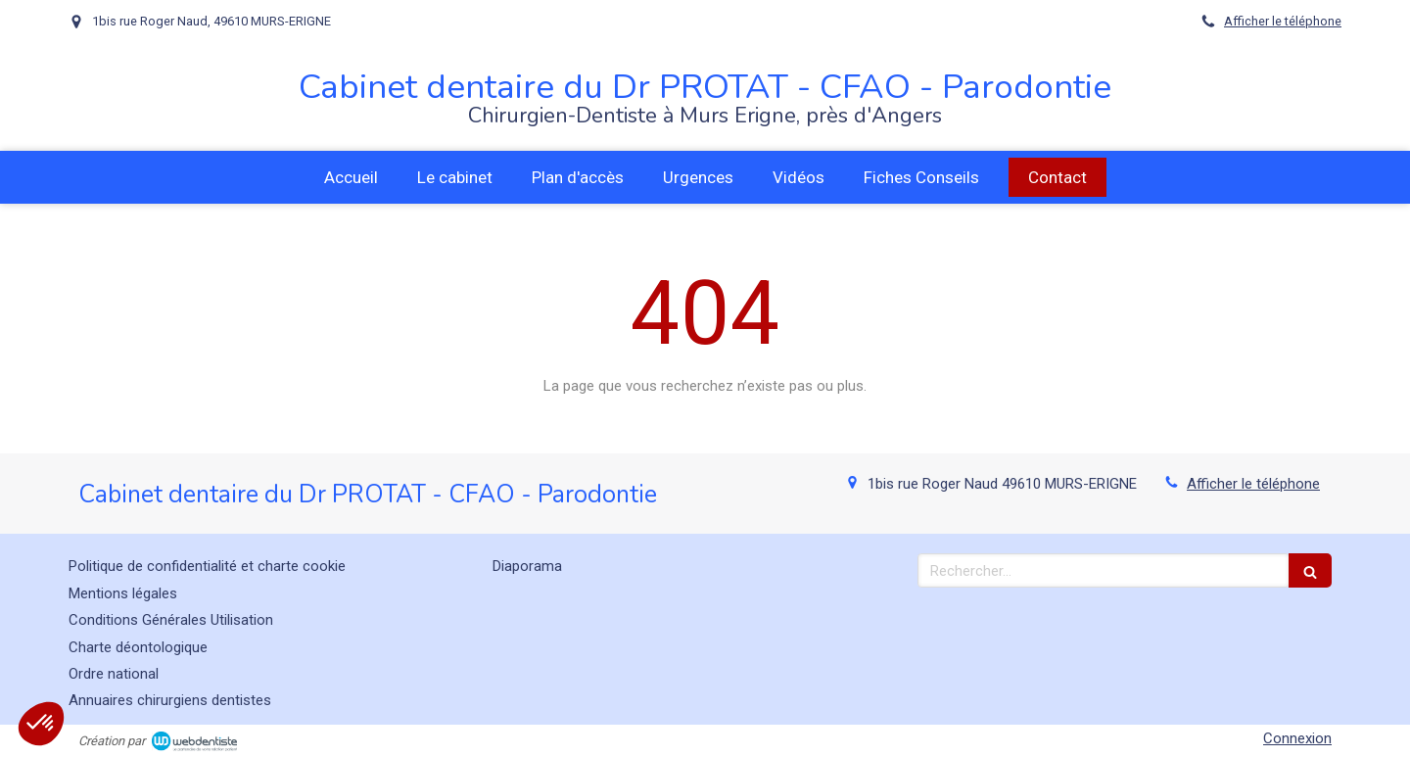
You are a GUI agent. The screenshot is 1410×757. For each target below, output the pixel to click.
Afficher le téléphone (1282, 21)
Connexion (1297, 738)
